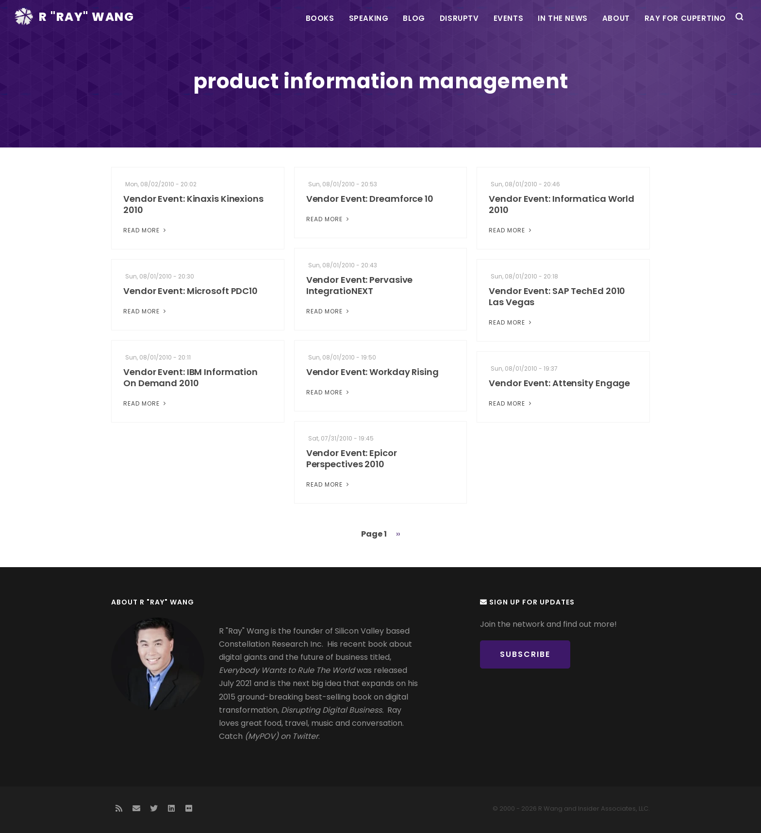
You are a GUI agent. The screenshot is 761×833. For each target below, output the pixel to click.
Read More (145, 230)
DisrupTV (459, 18)
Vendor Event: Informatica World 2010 (561, 204)
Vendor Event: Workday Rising (372, 372)
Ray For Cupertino (685, 18)
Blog (414, 18)
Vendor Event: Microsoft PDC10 (190, 291)
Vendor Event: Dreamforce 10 (369, 199)
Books (320, 18)
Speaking (369, 18)
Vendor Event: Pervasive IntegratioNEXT (359, 285)
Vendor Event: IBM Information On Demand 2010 (190, 377)
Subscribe (525, 654)
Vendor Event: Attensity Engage (559, 383)
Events (509, 18)
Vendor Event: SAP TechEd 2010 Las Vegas (557, 296)
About (616, 18)
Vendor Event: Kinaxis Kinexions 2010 (193, 204)
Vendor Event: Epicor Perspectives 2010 (351, 458)
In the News (563, 18)
